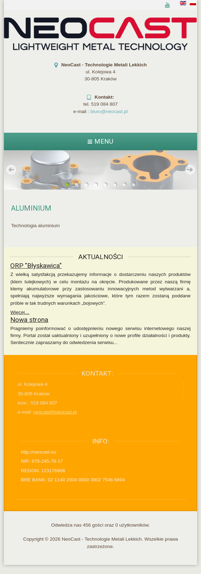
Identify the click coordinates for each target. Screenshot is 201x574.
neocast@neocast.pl (44, 412)
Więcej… (19, 312)
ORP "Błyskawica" (36, 265)
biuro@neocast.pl (109, 111)
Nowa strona (29, 319)
